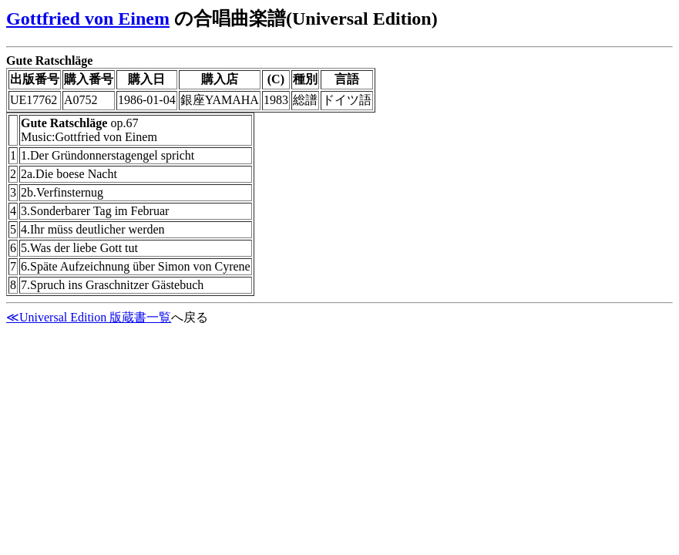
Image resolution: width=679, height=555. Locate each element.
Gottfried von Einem (88, 18)
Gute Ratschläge (49, 60)
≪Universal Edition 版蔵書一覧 (88, 317)
